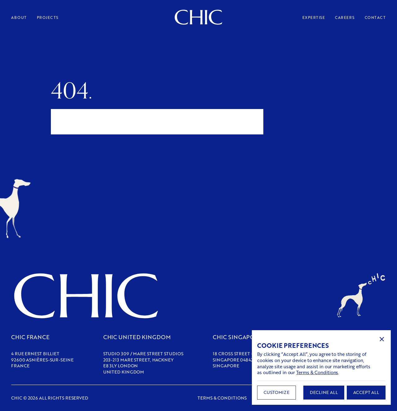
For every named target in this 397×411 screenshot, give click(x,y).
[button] (381, 339)
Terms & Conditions (317, 372)
